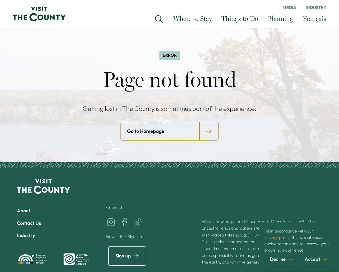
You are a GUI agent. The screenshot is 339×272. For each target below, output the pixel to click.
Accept (312, 259)
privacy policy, (277, 237)
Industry (316, 7)
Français (314, 19)
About (23, 211)
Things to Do (239, 19)
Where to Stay (192, 19)
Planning (280, 19)
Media (289, 7)
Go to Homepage (145, 131)
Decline (278, 259)
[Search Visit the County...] (159, 19)
